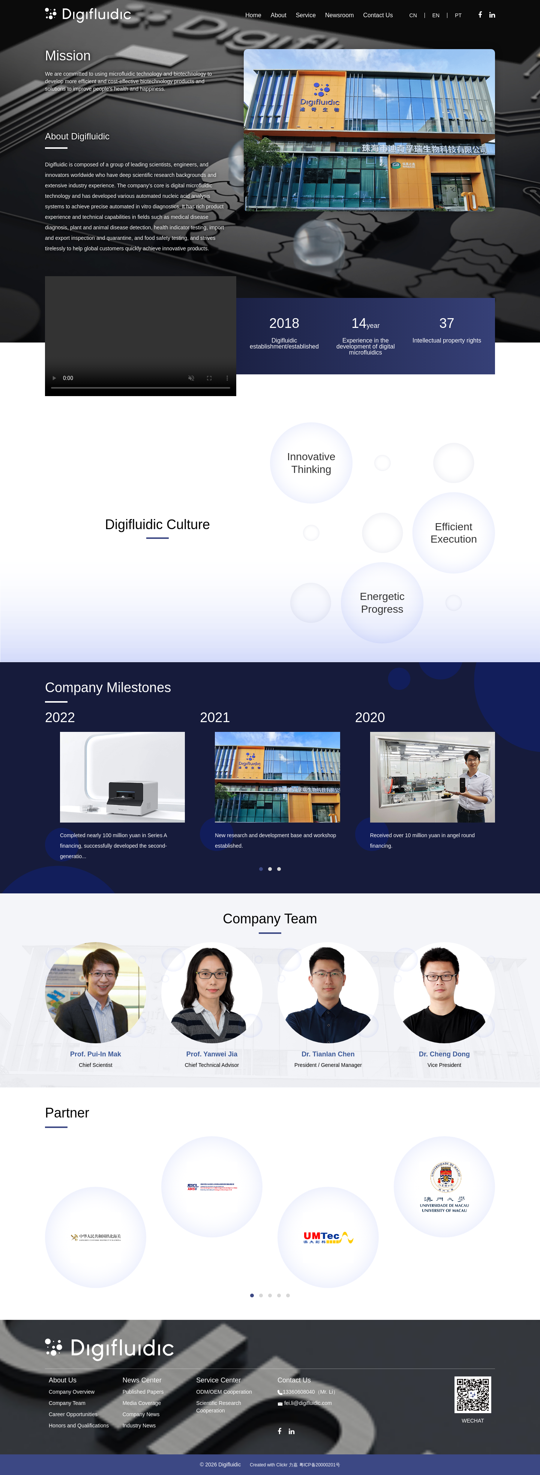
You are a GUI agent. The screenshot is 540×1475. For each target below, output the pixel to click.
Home (253, 15)
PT (458, 15)
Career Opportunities (73, 1414)
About (278, 15)
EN (436, 15)
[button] (261, 869)
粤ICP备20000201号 (319, 1465)
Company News (141, 1414)
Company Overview (71, 1392)
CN (413, 15)
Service (306, 15)
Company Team (67, 1403)
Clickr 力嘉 (287, 1465)
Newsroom (339, 15)
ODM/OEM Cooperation (224, 1392)
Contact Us (378, 15)
